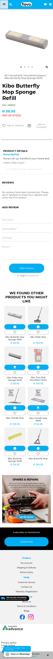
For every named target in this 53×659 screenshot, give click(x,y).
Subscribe (26, 541)
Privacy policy (9, 642)
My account (26, 563)
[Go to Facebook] (22, 617)
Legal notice (8, 645)
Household (16, 75)
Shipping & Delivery (26, 567)
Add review (26, 268)
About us (26, 601)
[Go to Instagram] (31, 617)
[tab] (21, 67)
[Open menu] (4, 4)
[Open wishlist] (45, 4)
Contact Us (26, 587)
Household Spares (35, 75)
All (6, 75)
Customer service (26, 582)
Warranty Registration (26, 591)
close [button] (47, 655)
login (23, 275)
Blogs (26, 611)
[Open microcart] (50, 4)
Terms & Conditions (26, 606)
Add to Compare (37, 125)
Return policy (26, 572)
